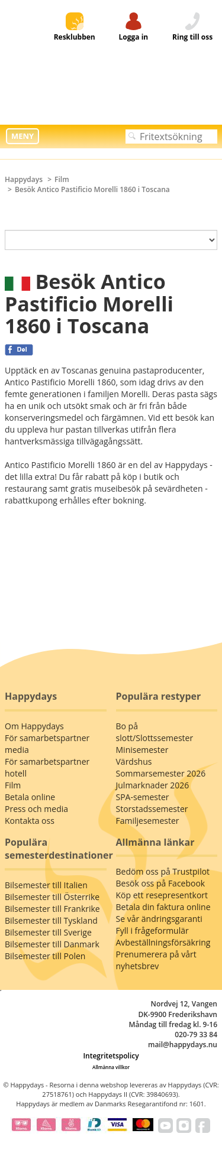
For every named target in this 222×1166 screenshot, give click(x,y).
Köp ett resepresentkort (162, 895)
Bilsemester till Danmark (52, 944)
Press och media (36, 808)
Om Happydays (34, 726)
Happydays (24, 179)
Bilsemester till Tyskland (51, 920)
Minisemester (142, 749)
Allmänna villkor (111, 1067)
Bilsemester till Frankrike (52, 908)
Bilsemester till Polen (45, 956)
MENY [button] (22, 136)
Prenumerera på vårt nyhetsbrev (156, 960)
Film (61, 179)
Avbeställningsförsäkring (163, 942)
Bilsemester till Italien (46, 885)
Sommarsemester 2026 (161, 773)
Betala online (30, 797)
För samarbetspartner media (47, 743)
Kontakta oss (29, 820)
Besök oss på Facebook (160, 883)
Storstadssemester (152, 808)
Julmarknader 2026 (152, 785)
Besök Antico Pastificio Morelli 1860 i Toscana (92, 189)
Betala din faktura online (163, 906)
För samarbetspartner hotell (47, 767)
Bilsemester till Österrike (52, 896)
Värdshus (134, 761)
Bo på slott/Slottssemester (155, 731)
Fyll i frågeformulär (152, 930)
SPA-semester (142, 797)
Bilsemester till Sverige (48, 932)
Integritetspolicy (111, 1056)
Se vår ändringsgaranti (159, 918)
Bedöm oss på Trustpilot (163, 871)
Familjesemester (147, 820)
